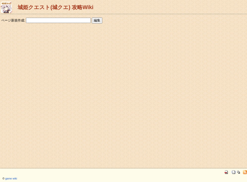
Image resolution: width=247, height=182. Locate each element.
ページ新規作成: (13, 20)
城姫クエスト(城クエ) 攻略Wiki (56, 7)
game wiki (11, 178)
